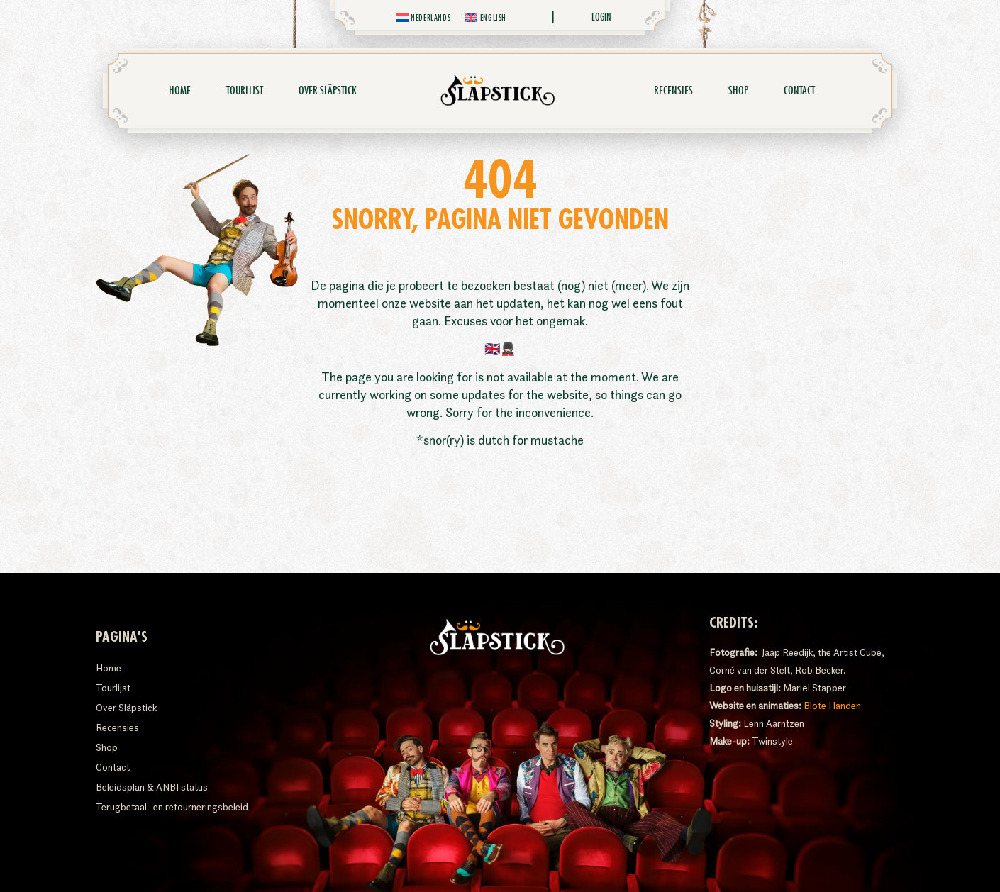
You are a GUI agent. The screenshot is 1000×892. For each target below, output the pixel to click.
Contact (799, 90)
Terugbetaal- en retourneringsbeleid (172, 807)
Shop (738, 90)
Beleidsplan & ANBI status (152, 787)
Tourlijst (244, 90)
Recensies (673, 90)
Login (601, 17)
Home (180, 90)
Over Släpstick (331, 91)
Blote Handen (832, 705)
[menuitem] (423, 17)
